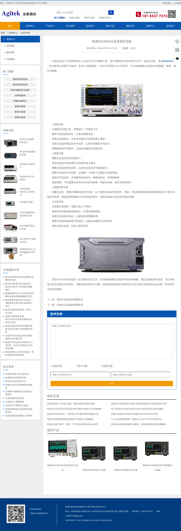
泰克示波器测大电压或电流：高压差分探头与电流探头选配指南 (18, 286)
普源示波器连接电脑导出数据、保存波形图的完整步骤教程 (138, 424)
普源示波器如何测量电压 (70, 299)
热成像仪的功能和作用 (15, 377)
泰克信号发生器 (20, 84)
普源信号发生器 (20, 79)
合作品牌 (70, 26)
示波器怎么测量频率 (14, 402)
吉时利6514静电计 (27, 165)
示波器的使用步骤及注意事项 (18, 415)
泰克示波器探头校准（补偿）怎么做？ (18, 311)
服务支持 (130, 26)
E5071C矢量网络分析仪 (27, 140)
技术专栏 (26, 33)
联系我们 (170, 26)
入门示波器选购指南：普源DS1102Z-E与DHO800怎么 (136, 419)
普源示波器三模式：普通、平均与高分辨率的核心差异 (72, 424)
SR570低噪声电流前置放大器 (27, 214)
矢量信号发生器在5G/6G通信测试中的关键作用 (18, 337)
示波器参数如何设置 (14, 398)
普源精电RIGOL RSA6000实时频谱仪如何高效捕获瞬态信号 (19, 295)
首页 (10, 26)
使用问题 (107, 366)
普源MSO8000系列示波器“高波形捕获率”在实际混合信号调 (138, 403)
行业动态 (10, 59)
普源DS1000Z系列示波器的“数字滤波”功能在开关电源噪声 (74, 409)
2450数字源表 (26, 202)
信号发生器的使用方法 (15, 381)
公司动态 (10, 46)
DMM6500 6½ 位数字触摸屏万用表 (28, 252)
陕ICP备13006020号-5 (96, 507)
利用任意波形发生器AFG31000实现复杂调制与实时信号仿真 (18, 319)
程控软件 (90, 26)
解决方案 (110, 26)
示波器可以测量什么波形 (16, 405)
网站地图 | (167, 3)
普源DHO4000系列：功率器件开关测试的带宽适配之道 (73, 414)
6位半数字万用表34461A (28, 240)
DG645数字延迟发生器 (27, 227)
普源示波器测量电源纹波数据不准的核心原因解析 (70, 419)
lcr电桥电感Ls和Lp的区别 (17, 374)
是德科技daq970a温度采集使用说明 (18, 410)
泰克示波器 (20, 112)
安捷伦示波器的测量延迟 (70, 305)
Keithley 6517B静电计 (27, 178)
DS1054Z (167, 61)
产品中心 (50, 26)
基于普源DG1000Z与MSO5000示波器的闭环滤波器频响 (137, 409)
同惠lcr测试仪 (105, 17)
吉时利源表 (20, 95)
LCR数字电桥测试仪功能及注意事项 (18, 393)
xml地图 (177, 3)
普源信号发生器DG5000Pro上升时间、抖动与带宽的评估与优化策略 (19, 345)
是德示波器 (74, 17)
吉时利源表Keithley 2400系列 (27, 192)
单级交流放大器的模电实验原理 (18, 386)
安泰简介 (30, 26)
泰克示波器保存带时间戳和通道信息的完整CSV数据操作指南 (19, 329)
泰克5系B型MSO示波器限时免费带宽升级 (19, 278)
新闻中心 (150, 26)
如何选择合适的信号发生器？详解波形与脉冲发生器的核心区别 (18, 303)
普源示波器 (89, 17)
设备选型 (56, 366)
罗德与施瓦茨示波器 (20, 90)
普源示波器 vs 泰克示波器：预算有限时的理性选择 (19, 353)
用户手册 (81, 366)
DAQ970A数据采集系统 (28, 153)
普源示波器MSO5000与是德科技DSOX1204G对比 (134, 414)
